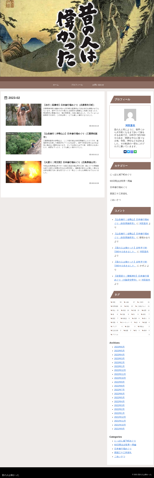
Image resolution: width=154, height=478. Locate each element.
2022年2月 (119, 409)
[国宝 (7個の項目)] (114, 318)
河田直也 (130, 125)
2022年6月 (119, 394)
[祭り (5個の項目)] (146, 318)
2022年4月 (119, 401)
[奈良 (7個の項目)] (145, 314)
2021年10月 (120, 425)
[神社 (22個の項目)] (128, 306)
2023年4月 (119, 355)
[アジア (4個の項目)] (117, 326)
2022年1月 (119, 413)
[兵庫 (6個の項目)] (136, 318)
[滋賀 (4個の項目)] (146, 322)
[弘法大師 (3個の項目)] (116, 330)
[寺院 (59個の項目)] (116, 302)
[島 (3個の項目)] (137, 330)
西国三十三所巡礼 (118, 193)
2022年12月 (120, 370)
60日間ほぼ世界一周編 (121, 181)
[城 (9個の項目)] (114, 314)
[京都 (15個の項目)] (135, 310)
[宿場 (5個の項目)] (114, 322)
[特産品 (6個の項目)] (125, 318)
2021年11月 (120, 421)
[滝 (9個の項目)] (135, 314)
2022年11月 (120, 374)
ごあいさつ (115, 200)
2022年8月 (119, 386)
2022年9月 (119, 382)
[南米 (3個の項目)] (146, 330)
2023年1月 (119, 366)
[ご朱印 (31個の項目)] (143, 302)
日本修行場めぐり (118, 187)
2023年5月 (119, 351)
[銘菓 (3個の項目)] (127, 330)
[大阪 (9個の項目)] (124, 314)
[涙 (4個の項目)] (137, 322)
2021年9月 (119, 429)
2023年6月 (119, 347)
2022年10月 (120, 378)
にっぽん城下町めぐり (121, 174)
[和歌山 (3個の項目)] (144, 326)
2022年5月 (119, 397)
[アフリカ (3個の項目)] (130, 335)
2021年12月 (120, 417)
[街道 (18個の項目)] (125, 310)
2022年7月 (119, 390)
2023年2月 (119, 362)
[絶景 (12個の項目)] (146, 310)
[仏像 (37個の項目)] (129, 302)
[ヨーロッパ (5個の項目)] (126, 322)
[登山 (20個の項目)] (115, 310)
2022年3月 (119, 405)
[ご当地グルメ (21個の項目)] (142, 306)
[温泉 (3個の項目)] (130, 326)
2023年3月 (119, 358)
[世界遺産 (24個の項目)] (116, 306)
